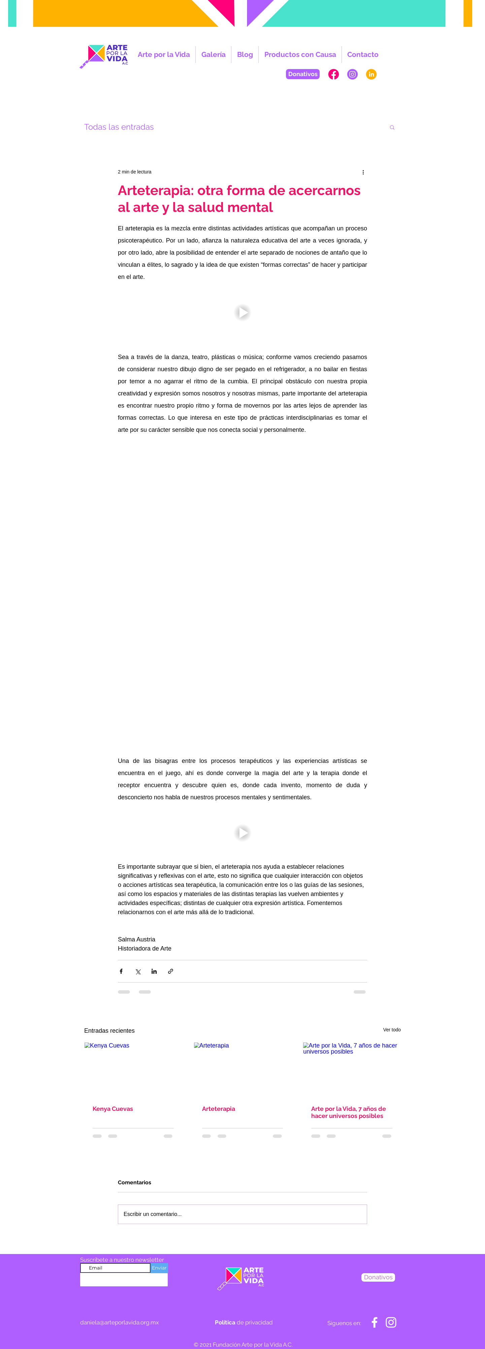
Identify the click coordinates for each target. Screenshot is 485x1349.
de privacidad (244, 1322)
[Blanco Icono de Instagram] (391, 1322)
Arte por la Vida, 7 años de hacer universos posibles (348, 1112)
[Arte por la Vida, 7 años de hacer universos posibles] (351, 1069)
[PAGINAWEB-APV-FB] (333, 74)
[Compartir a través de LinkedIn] (154, 971)
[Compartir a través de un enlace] (170, 971)
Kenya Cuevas (113, 1108)
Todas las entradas (119, 127)
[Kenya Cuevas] (133, 1069)
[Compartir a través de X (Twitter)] (137, 971)
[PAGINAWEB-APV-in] (371, 74)
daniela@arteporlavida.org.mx (119, 1322)
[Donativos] (303, 74)
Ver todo (392, 1029)
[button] (392, 127)
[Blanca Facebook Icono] (374, 1322)
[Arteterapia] (242, 1069)
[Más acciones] (363, 172)
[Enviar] (159, 1268)
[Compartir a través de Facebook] (121, 971)
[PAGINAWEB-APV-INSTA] (352, 74)
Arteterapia (218, 1108)
